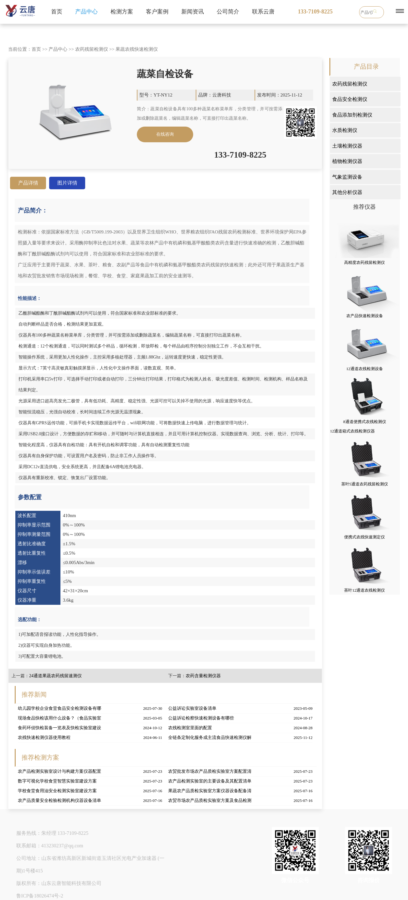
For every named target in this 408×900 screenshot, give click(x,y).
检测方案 (122, 11)
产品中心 (86, 11)
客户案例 (157, 11)
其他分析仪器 (347, 192)
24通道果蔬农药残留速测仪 (55, 675)
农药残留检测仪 (91, 49)
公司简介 (228, 11)
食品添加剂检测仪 (352, 115)
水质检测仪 (344, 130)
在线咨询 (165, 134)
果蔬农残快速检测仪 (137, 49)
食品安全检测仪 (349, 99)
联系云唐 (263, 11)
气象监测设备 (347, 177)
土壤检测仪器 (347, 146)
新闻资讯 (192, 11)
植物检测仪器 (347, 161)
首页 (56, 11)
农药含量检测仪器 (203, 675)
